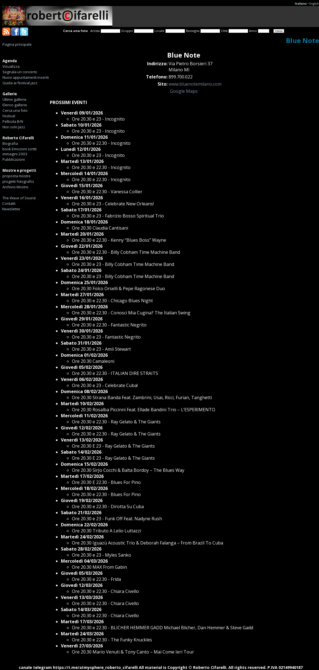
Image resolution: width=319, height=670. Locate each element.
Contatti (8, 203)
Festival (8, 115)
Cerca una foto (15, 110)
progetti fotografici (18, 181)
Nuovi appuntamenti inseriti (25, 77)
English (314, 4)
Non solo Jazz (13, 126)
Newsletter (11, 208)
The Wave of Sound (19, 197)
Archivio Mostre (15, 186)
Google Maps (184, 91)
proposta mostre (16, 175)
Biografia (10, 143)
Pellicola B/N (12, 121)
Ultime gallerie (14, 99)
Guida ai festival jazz (19, 82)
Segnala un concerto (19, 71)
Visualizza (11, 66)
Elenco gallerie (14, 104)
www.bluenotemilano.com (195, 84)
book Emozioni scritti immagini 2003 (19, 151)
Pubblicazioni (13, 159)
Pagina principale (17, 44)
